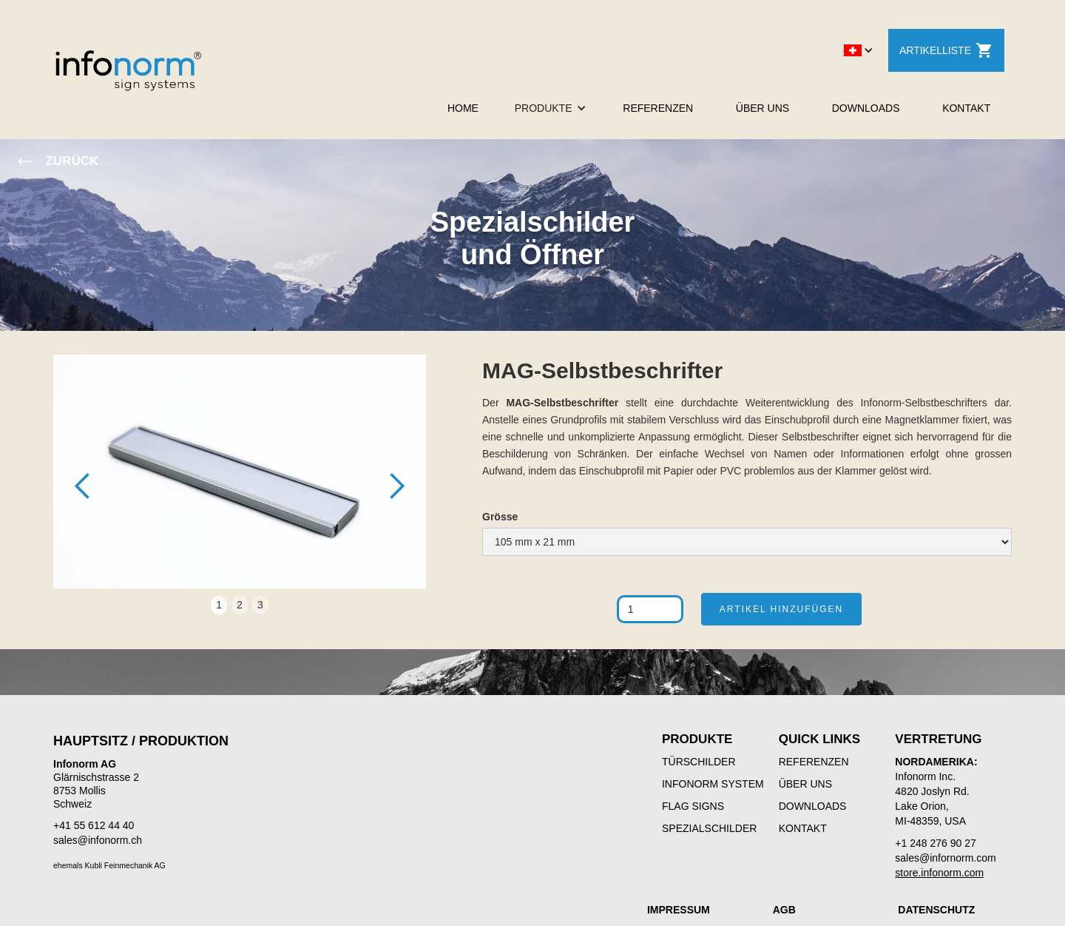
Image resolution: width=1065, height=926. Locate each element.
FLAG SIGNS (693, 806)
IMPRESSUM (678, 910)
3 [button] (260, 605)
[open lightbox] (239, 479)
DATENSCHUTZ (936, 910)
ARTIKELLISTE (946, 50)
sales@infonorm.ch (97, 840)
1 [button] (219, 605)
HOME (463, 108)
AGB (784, 910)
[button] (858, 50)
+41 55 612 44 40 (93, 825)
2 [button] (240, 605)
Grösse (500, 517)
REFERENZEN (658, 108)
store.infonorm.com (939, 873)
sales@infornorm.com (945, 858)
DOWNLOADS (866, 108)
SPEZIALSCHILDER (709, 828)
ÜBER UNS (762, 108)
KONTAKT (966, 108)
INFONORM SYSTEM (713, 784)
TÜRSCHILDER (699, 762)
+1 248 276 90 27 (935, 843)
